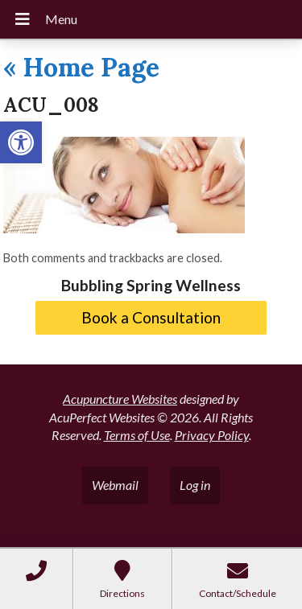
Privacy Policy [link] (212, 434)
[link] (21, 142)
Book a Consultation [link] (151, 317)
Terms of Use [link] (137, 434)
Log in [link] (195, 484)
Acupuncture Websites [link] (120, 398)
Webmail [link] (115, 484)
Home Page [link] (81, 67)
